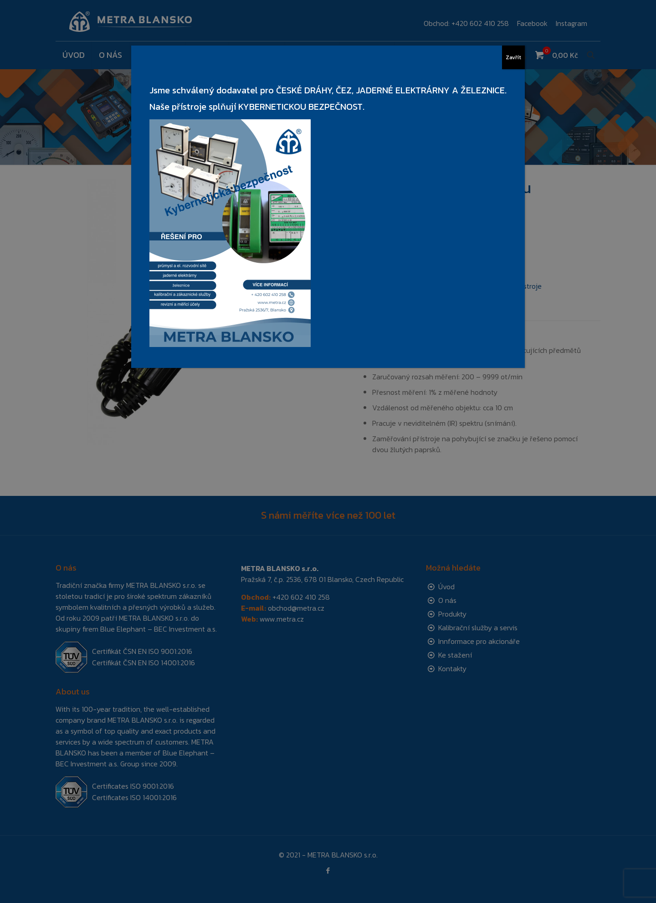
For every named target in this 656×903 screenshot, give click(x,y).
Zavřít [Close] (513, 57)
